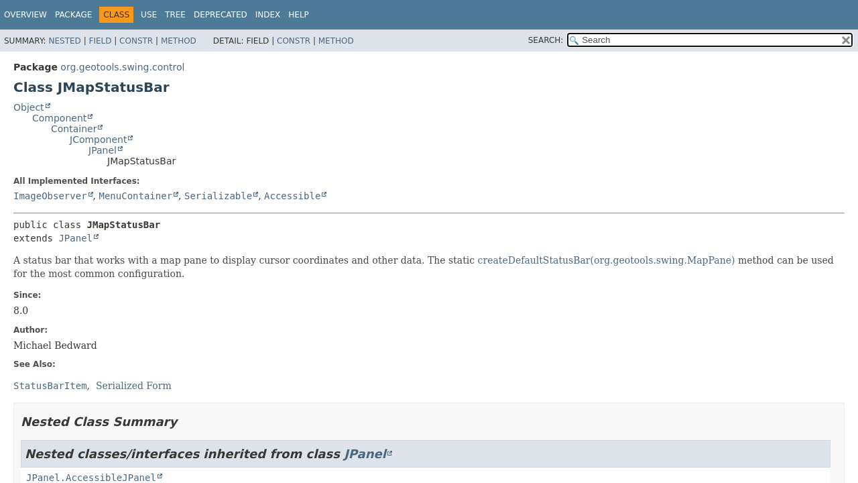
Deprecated (220, 14)
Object (28, 107)
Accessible (292, 196)
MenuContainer (135, 196)
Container (74, 128)
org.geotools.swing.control (122, 67)
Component (59, 118)
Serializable (218, 196)
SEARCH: (546, 40)
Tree (175, 14)
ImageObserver (50, 196)
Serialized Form (134, 385)
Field (99, 41)
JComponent (98, 139)
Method (178, 41)
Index (268, 14)
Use (149, 14)
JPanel (102, 150)
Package (73, 14)
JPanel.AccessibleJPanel (91, 477)
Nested (64, 41)
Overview (25, 14)
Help (298, 14)
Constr (136, 41)
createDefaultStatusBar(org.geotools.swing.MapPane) (606, 260)
